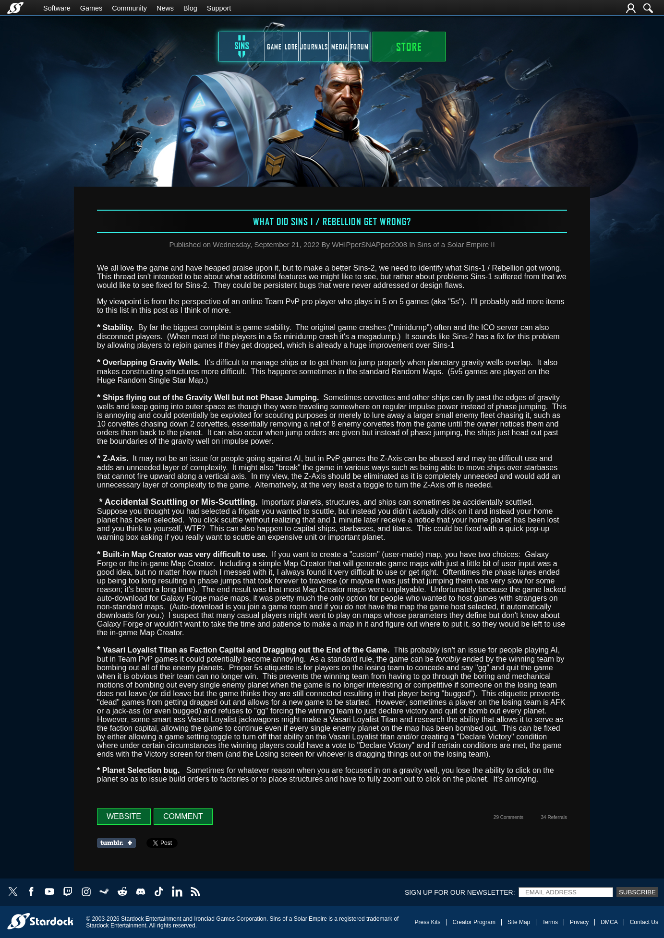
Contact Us (644, 922)
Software (57, 8)
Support (219, 8)
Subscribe (637, 892)
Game (192, 46)
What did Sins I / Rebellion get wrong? (332, 221)
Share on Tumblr (119, 843)
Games (91, 8)
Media (379, 46)
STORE (513, 46)
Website (124, 816)
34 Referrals (554, 817)
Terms (550, 922)
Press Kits (428, 922)
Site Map (518, 922)
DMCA (609, 922)
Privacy (579, 922)
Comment (183, 816)
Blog (190, 8)
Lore (254, 46)
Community (129, 8)
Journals (317, 46)
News (165, 8)
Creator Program (474, 922)
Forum (441, 46)
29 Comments (508, 817)
